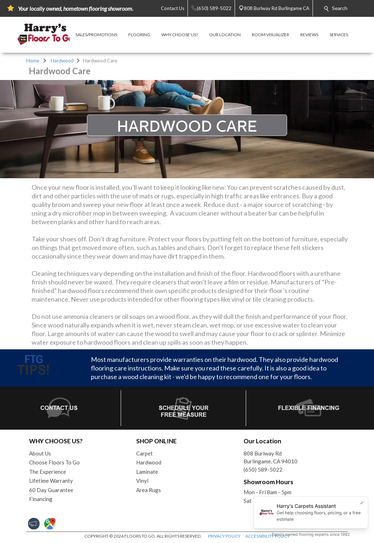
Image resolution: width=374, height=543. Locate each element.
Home (32, 60)
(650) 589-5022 (263, 469)
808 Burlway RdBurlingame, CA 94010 (270, 457)
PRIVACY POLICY (224, 536)
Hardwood (62, 60)
